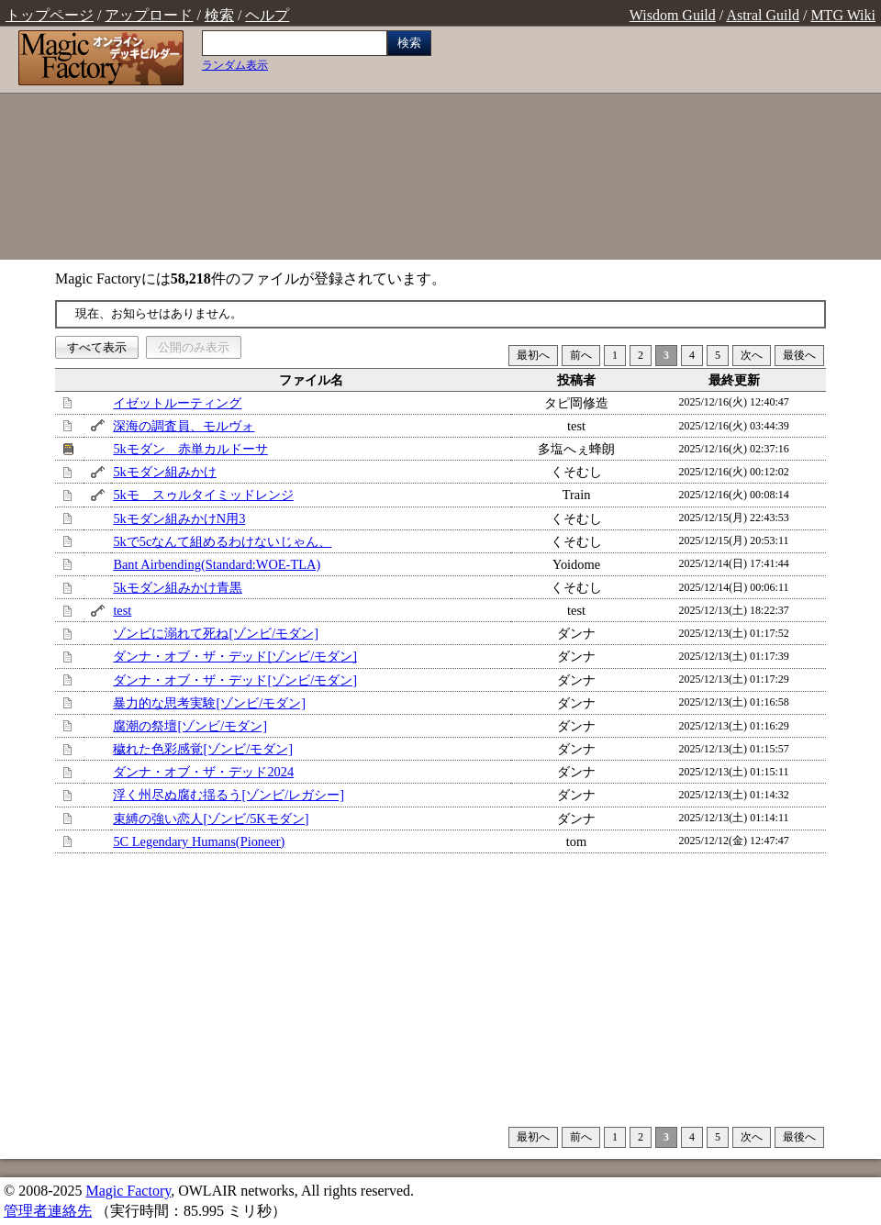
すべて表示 (97, 347)
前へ (581, 355)
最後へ (799, 355)
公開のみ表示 (193, 347)
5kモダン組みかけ (164, 471)
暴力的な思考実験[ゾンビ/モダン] (209, 703)
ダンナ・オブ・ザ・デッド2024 (203, 771)
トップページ (50, 15)
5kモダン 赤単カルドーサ (190, 448)
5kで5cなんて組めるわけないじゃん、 (222, 541)
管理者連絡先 (48, 1211)
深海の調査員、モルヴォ (183, 425)
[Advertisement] (660, 145)
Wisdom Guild (673, 15)
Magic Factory (128, 1190)
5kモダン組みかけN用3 (179, 518)
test (122, 610)
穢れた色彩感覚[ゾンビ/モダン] (203, 748)
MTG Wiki (842, 15)
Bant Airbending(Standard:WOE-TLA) (216, 564)
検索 (219, 15)
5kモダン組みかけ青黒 (177, 587)
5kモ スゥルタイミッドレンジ (203, 494)
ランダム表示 (235, 65)
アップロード (149, 15)
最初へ (533, 355)
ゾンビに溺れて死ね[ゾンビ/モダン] (215, 633)
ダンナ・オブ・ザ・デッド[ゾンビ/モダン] (235, 656)
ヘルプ (267, 15)
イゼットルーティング (177, 402)
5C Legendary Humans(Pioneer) (198, 841)
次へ (752, 355)
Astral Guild (762, 15)
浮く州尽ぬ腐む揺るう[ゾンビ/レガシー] (228, 794)
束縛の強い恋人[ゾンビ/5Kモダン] (210, 818)
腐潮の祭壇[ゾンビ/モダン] (190, 725)
